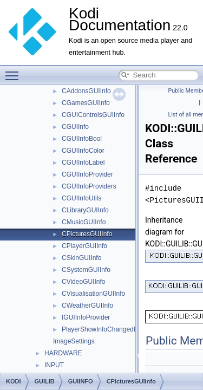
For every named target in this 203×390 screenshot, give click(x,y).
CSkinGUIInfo (81, 258)
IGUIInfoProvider (86, 317)
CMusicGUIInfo (84, 222)
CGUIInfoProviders (89, 186)
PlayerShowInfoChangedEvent (106, 329)
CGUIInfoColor (83, 150)
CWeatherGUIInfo (87, 305)
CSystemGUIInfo (86, 270)
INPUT (54, 365)
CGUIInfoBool (82, 138)
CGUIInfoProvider (87, 174)
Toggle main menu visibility (14, 71)
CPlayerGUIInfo (84, 246)
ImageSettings (74, 341)
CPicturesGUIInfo (87, 234)
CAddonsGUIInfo (86, 91)
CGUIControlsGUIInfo (93, 115)
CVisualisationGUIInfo (93, 293)
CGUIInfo (75, 127)
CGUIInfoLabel (83, 162)
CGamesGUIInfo (86, 103)
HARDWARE (63, 353)
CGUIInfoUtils (81, 198)
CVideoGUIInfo (84, 281)
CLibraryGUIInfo (85, 210)
